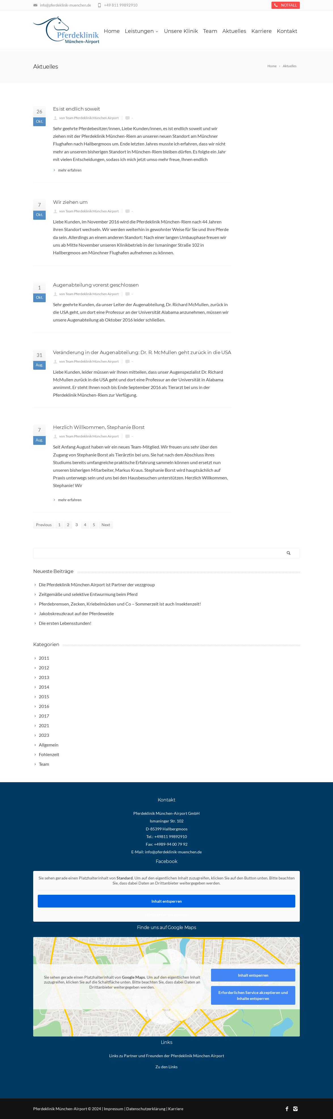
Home (112, 31)
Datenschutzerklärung (145, 1108)
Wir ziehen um (70, 202)
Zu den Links (166, 1066)
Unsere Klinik (181, 31)
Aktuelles (234, 31)
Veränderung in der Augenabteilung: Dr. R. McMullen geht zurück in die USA (142, 352)
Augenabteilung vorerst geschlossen (96, 285)
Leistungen (142, 31)
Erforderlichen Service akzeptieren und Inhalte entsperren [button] (253, 995)
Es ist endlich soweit (76, 109)
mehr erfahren (69, 170)
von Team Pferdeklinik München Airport (89, 118)
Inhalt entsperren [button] (166, 901)
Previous (44, 524)
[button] (12, 1106)
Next (106, 524)
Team (210, 31)
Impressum (113, 1108)
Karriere (261, 31)
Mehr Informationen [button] (122, 996)
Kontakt (287, 31)
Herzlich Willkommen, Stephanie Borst (99, 427)
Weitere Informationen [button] (166, 914)
